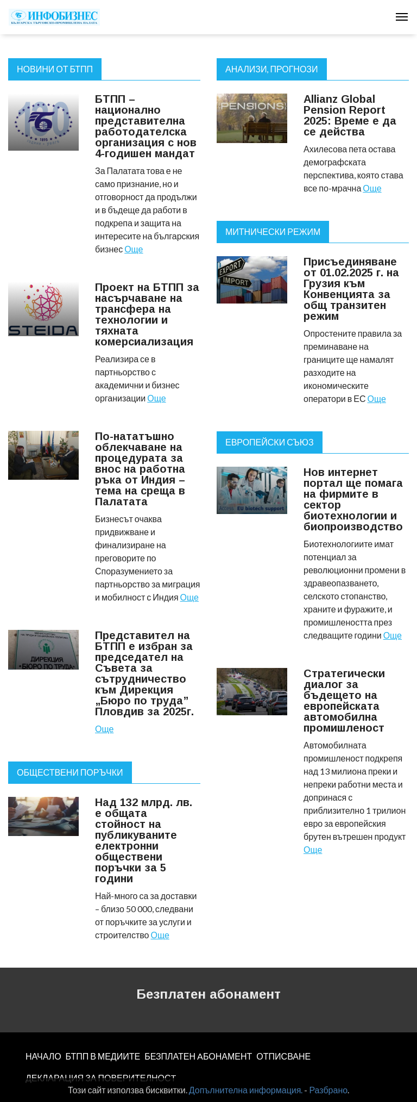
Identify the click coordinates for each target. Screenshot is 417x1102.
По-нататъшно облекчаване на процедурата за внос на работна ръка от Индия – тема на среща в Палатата (140, 468)
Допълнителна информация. (246, 1090)
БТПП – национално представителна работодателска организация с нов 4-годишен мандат (146, 126)
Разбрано (328, 1090)
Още (133, 249)
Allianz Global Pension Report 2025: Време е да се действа (350, 115)
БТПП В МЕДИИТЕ (103, 1056)
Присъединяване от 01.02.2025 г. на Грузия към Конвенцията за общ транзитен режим (351, 289)
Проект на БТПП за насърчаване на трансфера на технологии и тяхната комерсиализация (147, 314)
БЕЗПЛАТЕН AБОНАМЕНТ (198, 1056)
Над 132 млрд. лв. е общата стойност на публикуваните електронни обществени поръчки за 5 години (143, 840)
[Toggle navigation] (402, 16)
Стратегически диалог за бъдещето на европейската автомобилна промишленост (344, 700)
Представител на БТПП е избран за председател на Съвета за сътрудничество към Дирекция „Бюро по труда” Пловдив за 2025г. (144, 673)
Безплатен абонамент (208, 994)
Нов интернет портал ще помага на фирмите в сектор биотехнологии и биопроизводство (353, 499)
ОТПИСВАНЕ (283, 1056)
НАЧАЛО (43, 1056)
